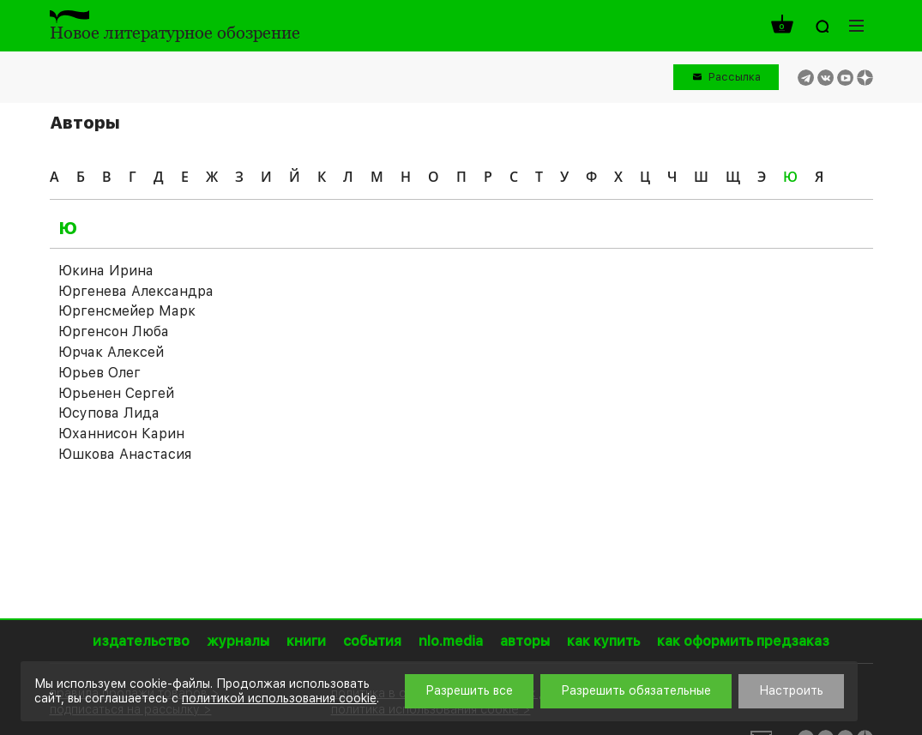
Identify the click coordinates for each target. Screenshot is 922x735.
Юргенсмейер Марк (127, 311)
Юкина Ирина (106, 270)
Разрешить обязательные (636, 690)
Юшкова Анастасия (124, 454)
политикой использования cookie (279, 698)
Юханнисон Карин (121, 433)
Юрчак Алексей (111, 352)
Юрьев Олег (99, 372)
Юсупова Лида (109, 413)
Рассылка (734, 76)
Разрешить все (469, 690)
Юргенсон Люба (113, 331)
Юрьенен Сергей (116, 393)
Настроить (791, 690)
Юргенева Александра (136, 291)
